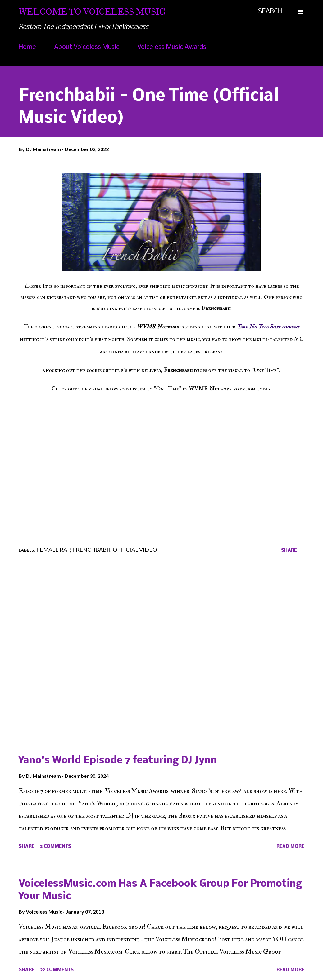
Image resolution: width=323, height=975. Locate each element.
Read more (290, 846)
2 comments (55, 846)
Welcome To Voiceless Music (92, 11)
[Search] (270, 11)
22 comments (57, 970)
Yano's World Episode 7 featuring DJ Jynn (118, 760)
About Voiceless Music (86, 47)
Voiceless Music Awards (171, 47)
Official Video (135, 549)
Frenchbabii (91, 549)
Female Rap (53, 549)
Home (27, 47)
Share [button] (289, 550)
